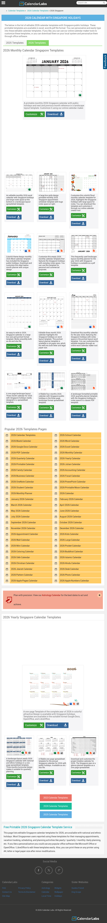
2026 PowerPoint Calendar (73, 481)
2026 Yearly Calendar (70, 458)
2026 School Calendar (70, 435)
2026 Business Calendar (22, 476)
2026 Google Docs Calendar (24, 447)
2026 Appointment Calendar (24, 534)
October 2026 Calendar (71, 522)
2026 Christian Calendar (22, 563)
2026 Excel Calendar (69, 447)
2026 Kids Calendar (69, 534)
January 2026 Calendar (22, 499)
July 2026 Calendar (20, 516)
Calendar (45, 892)
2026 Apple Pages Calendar (24, 580)
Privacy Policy (24, 888)
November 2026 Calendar (23, 528)
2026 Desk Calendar (69, 569)
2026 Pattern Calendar (22, 575)
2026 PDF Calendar (20, 452)
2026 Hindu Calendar (70, 563)
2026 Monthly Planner (21, 493)
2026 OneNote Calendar (22, 481)
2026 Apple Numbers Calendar (74, 580)
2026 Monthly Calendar (71, 452)
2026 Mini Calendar (20, 546)
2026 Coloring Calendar (22, 551)
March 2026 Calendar (21, 505)
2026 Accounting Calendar (72, 470)
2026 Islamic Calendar (70, 557)
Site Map (6, 896)
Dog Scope (76, 892)
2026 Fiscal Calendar (70, 476)
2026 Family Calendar (21, 470)
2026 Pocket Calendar (70, 546)
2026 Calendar (67, 493)
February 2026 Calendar (71, 499)
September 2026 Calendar (23, 522)
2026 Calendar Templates (37, 11)
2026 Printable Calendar (22, 464)
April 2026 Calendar (69, 505)
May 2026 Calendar (20, 511)
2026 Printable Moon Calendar (74, 487)
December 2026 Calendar (72, 528)
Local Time (46, 896)
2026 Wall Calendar (20, 540)
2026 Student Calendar (22, 487)
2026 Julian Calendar (70, 464)
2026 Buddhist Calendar (71, 551)
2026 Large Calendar (70, 540)
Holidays (58, 896)
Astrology (46, 888)
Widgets (57, 888)
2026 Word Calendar (69, 441)
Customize (31, 114)
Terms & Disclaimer (26, 892)
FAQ (4, 888)
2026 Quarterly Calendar (23, 458)
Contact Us (7, 892)
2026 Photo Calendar (70, 575)
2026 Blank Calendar (21, 441)
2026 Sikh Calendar (20, 557)
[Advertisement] (56, 141)
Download (52, 114)
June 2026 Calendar (69, 511)
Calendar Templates (16, 11)
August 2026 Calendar (70, 516)
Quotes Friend (78, 888)
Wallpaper (58, 892)
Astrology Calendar (51, 595)
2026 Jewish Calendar (21, 569)
